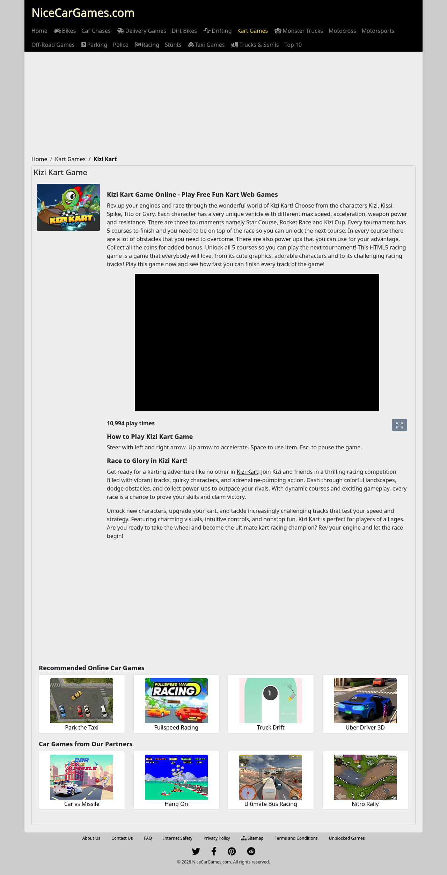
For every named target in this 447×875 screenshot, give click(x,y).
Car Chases (95, 31)
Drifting (217, 31)
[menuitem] (39, 31)
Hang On (176, 804)
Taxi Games (206, 44)
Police (120, 44)
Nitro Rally (365, 804)
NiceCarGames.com (82, 12)
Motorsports (378, 31)
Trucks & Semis (254, 44)
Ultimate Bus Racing (270, 804)
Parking (94, 44)
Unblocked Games (347, 838)
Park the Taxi (81, 727)
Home (39, 31)
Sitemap (252, 838)
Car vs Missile (82, 804)
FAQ (148, 838)
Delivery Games (141, 31)
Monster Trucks (298, 31)
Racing (146, 44)
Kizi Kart (247, 472)
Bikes (64, 31)
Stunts (173, 44)
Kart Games (252, 31)
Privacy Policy (217, 838)
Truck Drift (271, 727)
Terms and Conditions (296, 838)
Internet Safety (177, 838)
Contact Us (122, 838)
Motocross (342, 31)
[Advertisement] (223, 104)
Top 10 (293, 44)
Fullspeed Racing (176, 727)
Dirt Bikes (184, 31)
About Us (91, 838)
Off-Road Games (53, 44)
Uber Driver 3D (365, 727)
